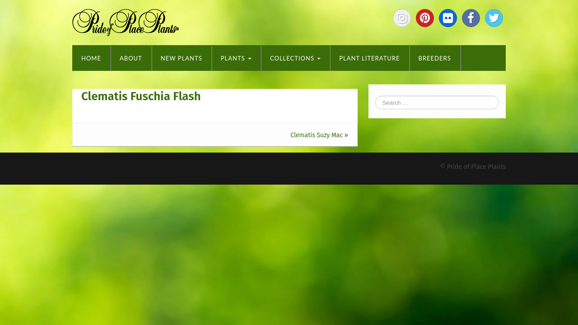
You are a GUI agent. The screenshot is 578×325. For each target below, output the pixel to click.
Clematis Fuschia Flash (141, 96)
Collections (295, 58)
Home (91, 58)
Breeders (435, 58)
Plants (236, 58)
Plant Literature (369, 58)
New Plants (181, 58)
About (131, 58)
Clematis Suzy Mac (316, 135)
